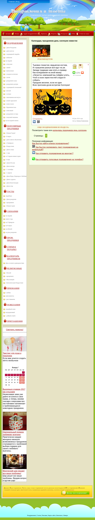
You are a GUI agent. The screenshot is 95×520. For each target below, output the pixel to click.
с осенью (8, 94)
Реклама (44, 515)
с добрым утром (10, 316)
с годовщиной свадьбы (12, 54)
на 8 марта (9, 225)
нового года (9, 219)
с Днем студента (11, 179)
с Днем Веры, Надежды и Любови (16, 176)
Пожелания (13, 305)
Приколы (44, 34)
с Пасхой (8, 273)
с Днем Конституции (12, 183)
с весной (8, 91)
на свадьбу (9, 61)
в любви (8, 293)
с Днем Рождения (11, 47)
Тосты (10, 191)
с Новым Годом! (10, 133)
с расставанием (10, 299)
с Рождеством (10, 146)
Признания (13, 288)
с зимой (8, 67)
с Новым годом (10, 206)
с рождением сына (11, 81)
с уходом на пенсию (12, 74)
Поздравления (15, 43)
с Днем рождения (11, 199)
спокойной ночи (10, 309)
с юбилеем (9, 57)
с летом (8, 77)
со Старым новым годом (13, 156)
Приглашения (15, 321)
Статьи (39, 515)
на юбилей (9, 229)
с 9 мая (8, 159)
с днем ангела (10, 51)
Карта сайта (51, 515)
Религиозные (14, 268)
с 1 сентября (9, 169)
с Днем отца (9, 186)
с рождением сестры (12, 114)
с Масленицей (10, 279)
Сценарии (12, 211)
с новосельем (10, 104)
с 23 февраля (9, 143)
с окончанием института (13, 97)
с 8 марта (8, 136)
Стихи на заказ (84, 34)
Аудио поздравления (30, 34)
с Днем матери (10, 166)
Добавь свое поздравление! (77, 493)
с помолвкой (9, 110)
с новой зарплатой (11, 101)
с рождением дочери (12, 84)
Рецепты (54, 34)
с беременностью (11, 107)
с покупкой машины (12, 117)
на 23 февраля (10, 222)
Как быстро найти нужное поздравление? (50, 143)
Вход (17, 2)
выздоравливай (10, 312)
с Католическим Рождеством (14, 283)
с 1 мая (8, 153)
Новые (17, 34)
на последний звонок (12, 120)
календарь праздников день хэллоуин (69, 130)
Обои (73, 34)
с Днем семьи (10, 149)
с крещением (9, 276)
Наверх (65, 515)
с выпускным (10, 71)
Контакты (59, 515)
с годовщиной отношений (13, 87)
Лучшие (8, 34)
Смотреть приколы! (14, 330)
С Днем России (10, 163)
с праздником (10, 202)
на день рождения (11, 232)
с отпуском (9, 64)
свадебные (9, 196)
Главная (12, 2)
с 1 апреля (9, 173)
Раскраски (64, 34)
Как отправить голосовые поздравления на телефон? (59, 159)
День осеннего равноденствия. (15, 263)
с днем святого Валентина (13, 140)
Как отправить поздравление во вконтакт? (54, 153)
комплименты (10, 296)
